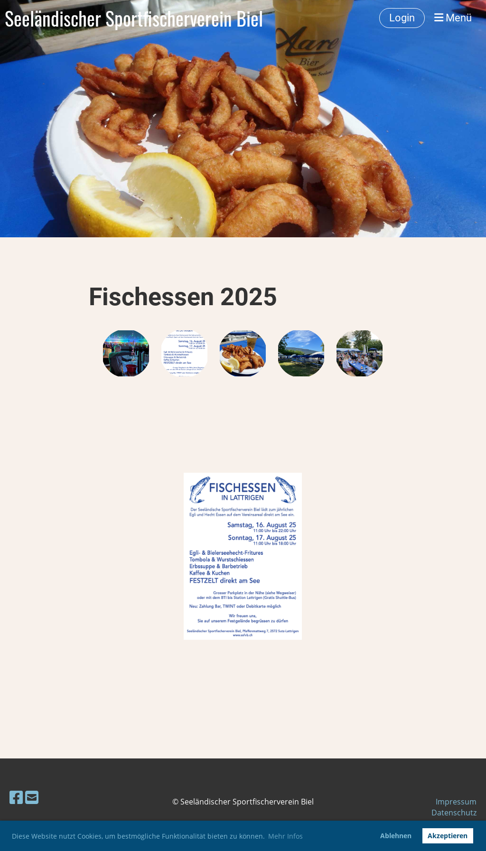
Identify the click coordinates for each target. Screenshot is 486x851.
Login (402, 18)
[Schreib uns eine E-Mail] (31, 797)
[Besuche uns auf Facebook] (16, 797)
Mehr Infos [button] (285, 836)
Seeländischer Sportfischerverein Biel (134, 18)
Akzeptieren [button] (447, 835)
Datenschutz (454, 812)
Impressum (456, 801)
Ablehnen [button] (395, 835)
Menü (453, 18)
